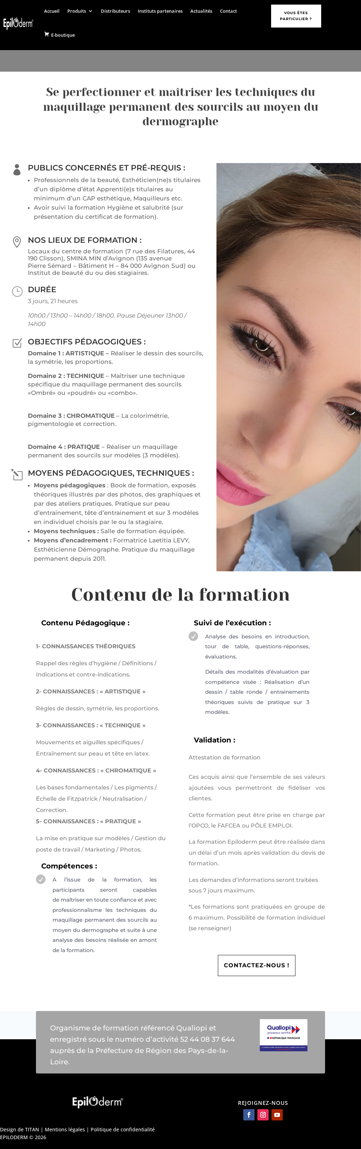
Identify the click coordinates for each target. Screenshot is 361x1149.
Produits (76, 11)
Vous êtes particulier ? (296, 16)
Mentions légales (65, 1129)
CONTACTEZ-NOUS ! (256, 965)
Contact (228, 11)
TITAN (32, 1129)
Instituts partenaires (160, 11)
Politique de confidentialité (123, 1129)
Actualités (201, 11)
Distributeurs (115, 11)
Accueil (52, 11)
